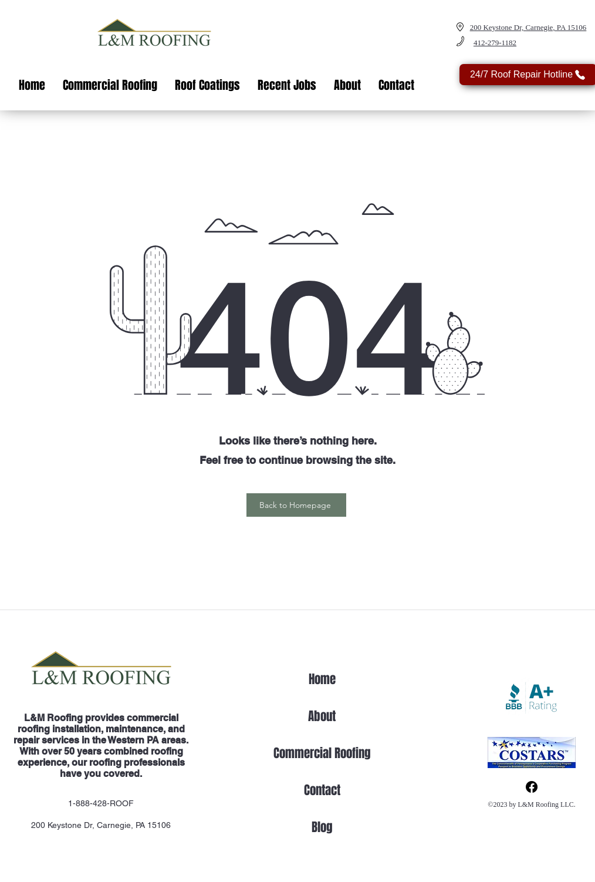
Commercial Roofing (322, 753)
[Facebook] (531, 787)
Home (322, 679)
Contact (322, 790)
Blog (322, 827)
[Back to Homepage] (296, 505)
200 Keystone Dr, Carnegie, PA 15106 (101, 825)
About (322, 716)
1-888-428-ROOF (101, 803)
